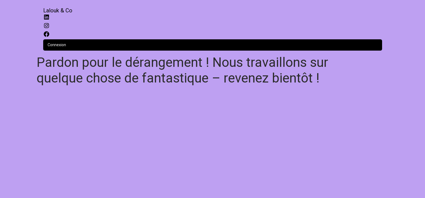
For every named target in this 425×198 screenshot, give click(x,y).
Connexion (57, 45)
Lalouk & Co (57, 10)
